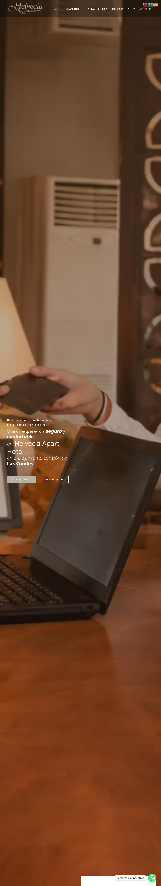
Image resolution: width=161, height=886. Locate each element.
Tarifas (90, 8)
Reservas (103, 8)
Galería (130, 8)
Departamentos (72, 8)
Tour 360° (117, 8)
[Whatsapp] (152, 878)
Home (54, 8)
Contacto (145, 8)
